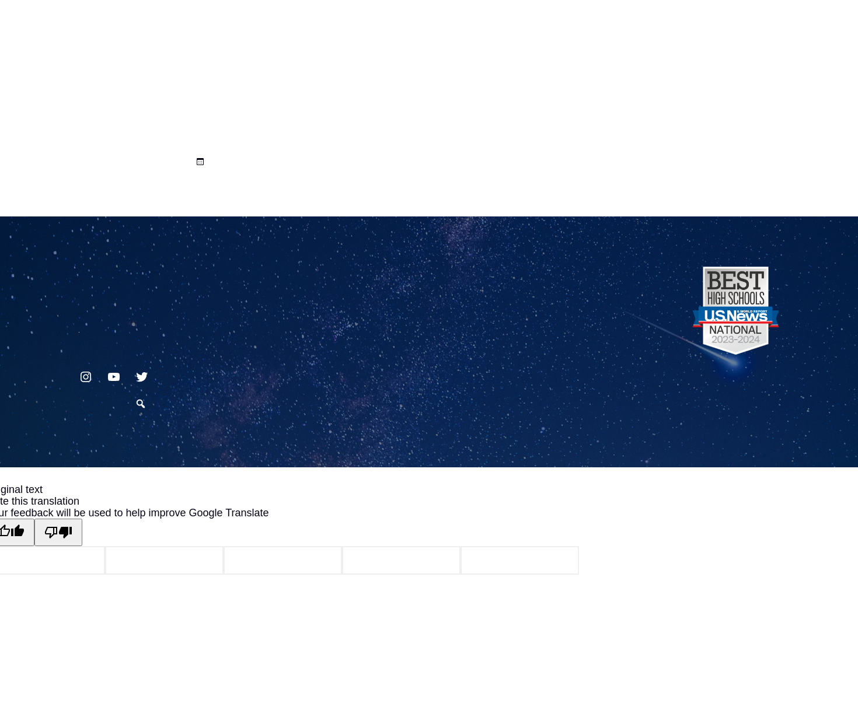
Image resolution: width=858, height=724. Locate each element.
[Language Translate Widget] (737, 24)
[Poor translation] (58, 532)
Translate (742, 37)
